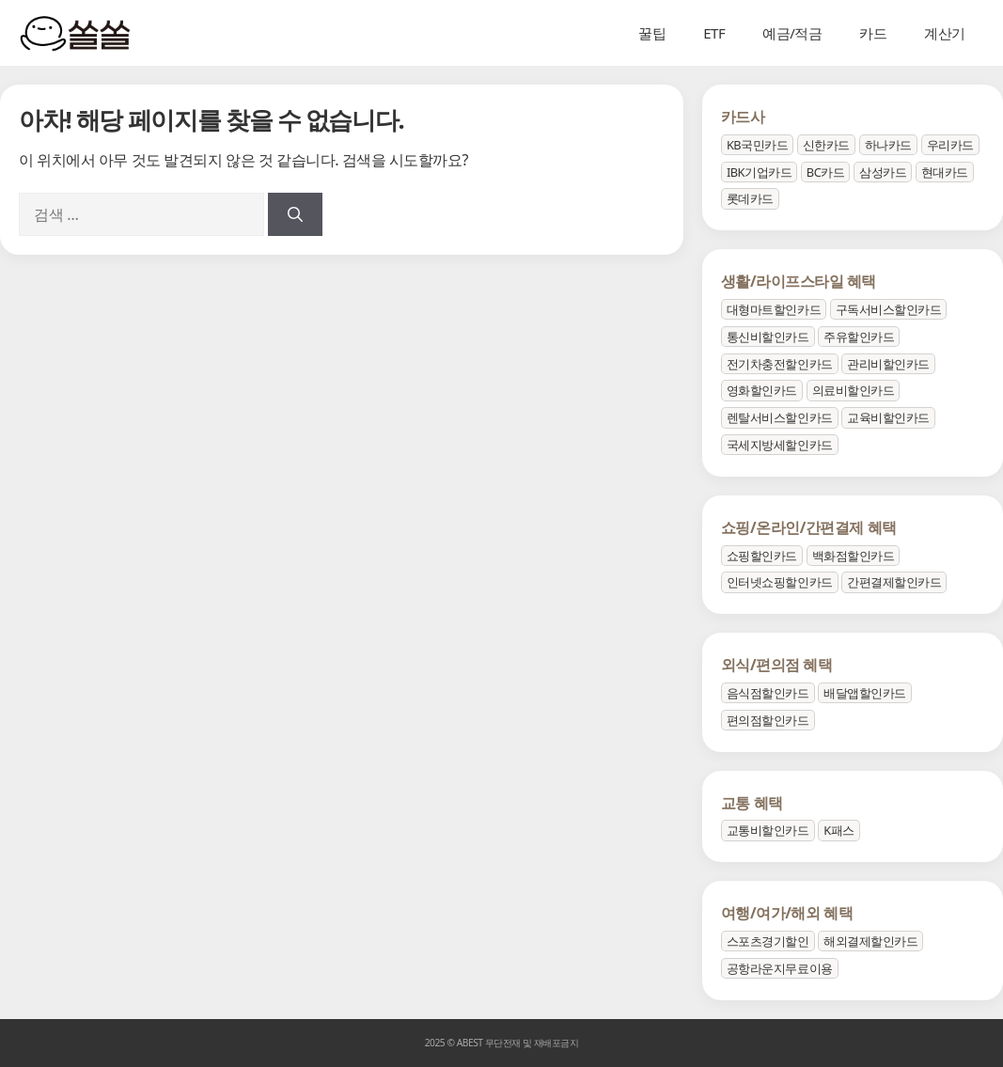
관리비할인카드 (888, 363)
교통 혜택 (752, 802)
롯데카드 (750, 198)
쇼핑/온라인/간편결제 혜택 (809, 527)
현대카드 (944, 172)
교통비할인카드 (768, 830)
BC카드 (826, 172)
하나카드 (888, 144)
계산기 (944, 33)
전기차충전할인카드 (780, 363)
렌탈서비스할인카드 (780, 417)
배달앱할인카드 (864, 692)
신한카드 (826, 144)
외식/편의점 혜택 (776, 664)
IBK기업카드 (759, 172)
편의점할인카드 (768, 720)
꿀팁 (652, 33)
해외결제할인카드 (870, 941)
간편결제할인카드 (894, 581)
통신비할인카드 (768, 336)
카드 (872, 33)
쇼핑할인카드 (762, 555)
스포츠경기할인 (768, 941)
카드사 (743, 116)
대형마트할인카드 (774, 309)
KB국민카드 (757, 144)
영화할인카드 (762, 390)
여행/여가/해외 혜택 (787, 912)
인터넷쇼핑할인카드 (780, 581)
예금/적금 (792, 33)
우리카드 (950, 144)
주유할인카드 (858, 336)
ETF (714, 33)
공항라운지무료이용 (780, 968)
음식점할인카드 (768, 692)
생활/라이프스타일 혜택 (798, 281)
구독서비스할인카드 (889, 309)
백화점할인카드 (853, 555)
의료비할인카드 (853, 390)
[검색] (295, 214)
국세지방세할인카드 (780, 444)
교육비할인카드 (888, 417)
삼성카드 (882, 172)
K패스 (838, 830)
